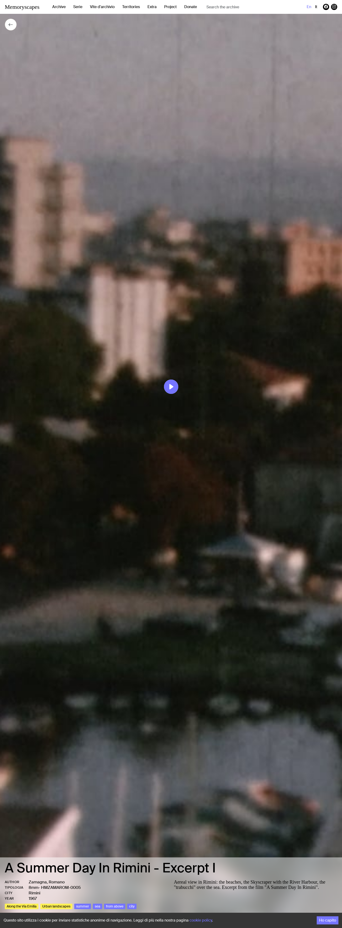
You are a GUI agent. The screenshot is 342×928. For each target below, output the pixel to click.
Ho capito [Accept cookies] (327, 920)
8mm (33, 887)
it (316, 6)
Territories (131, 6)
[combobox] (244, 7)
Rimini (34, 893)
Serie (77, 6)
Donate (190, 6)
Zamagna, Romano (47, 882)
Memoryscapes (22, 7)
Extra (152, 6)
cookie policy (200, 920)
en (309, 6)
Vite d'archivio (102, 6)
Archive (59, 6)
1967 (33, 898)
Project (170, 6)
